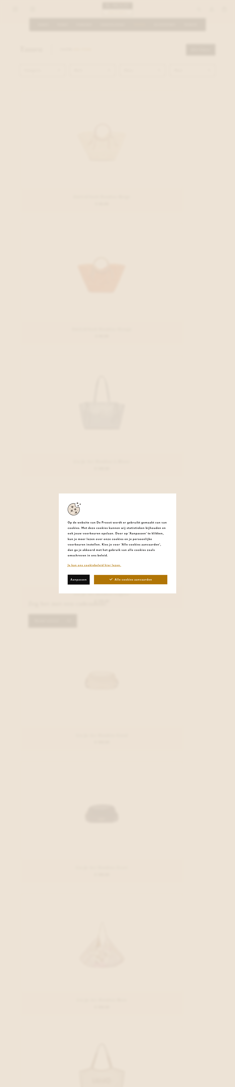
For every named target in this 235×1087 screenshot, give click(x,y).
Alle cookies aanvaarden (130, 579)
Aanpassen (78, 579)
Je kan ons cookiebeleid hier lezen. (94, 565)
